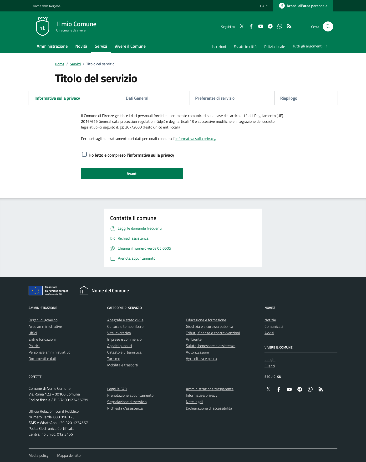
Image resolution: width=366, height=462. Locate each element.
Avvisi (269, 333)
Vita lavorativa (119, 333)
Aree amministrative (45, 326)
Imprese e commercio (124, 339)
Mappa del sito (69, 455)
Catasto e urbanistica (124, 352)
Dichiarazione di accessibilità (209, 408)
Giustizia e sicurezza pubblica (209, 326)
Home (59, 64)
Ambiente (194, 339)
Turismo (113, 358)
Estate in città (245, 46)
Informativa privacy (201, 395)
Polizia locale (274, 46)
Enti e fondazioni (42, 339)
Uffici (33, 333)
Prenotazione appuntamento (130, 395)
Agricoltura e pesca (201, 358)
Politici (34, 346)
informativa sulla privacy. (195, 138)
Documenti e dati (42, 358)
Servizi (75, 64)
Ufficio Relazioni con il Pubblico (54, 411)
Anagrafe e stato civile (125, 320)
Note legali (194, 402)
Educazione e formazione (206, 320)
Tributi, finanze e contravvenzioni (213, 333)
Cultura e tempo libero (125, 326)
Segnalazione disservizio (127, 402)
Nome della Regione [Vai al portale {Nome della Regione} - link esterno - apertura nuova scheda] (47, 5)
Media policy (39, 455)
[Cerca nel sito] (328, 26)
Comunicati (273, 326)
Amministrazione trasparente (210, 389)
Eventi (269, 366)
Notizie (270, 320)
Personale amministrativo (49, 352)
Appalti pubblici (119, 346)
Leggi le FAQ (117, 389)
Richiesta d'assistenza (125, 408)
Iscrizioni (219, 46)
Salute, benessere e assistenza (210, 346)
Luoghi (269, 359)
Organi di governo (43, 320)
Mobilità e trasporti (122, 365)
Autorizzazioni (197, 352)
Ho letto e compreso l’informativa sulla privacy (131, 155)
